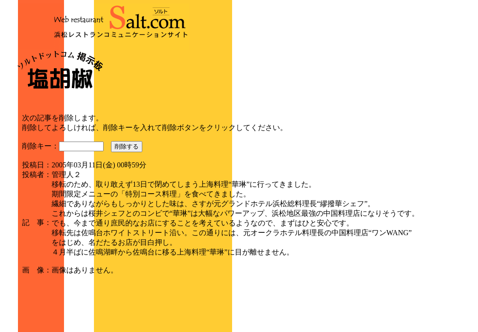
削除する (127, 146)
